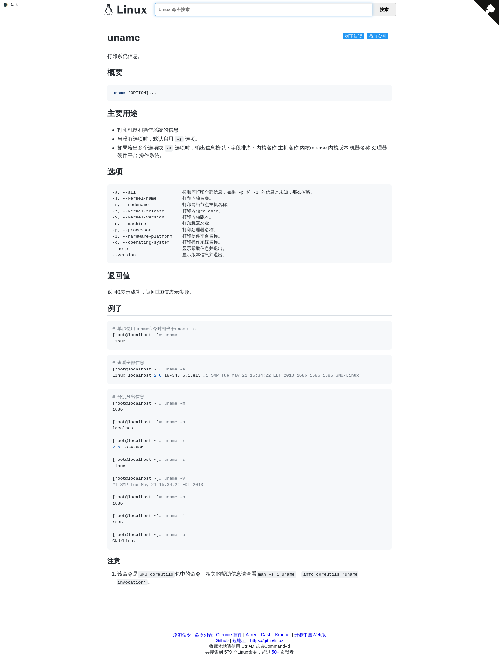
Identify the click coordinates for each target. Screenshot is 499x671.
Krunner (283, 634)
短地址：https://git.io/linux (257, 640)
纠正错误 (353, 36)
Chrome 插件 (229, 634)
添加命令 (182, 634)
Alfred (251, 634)
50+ (275, 651)
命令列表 (204, 634)
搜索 (384, 9)
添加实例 (377, 36)
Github (222, 640)
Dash (266, 634)
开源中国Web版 (310, 634)
